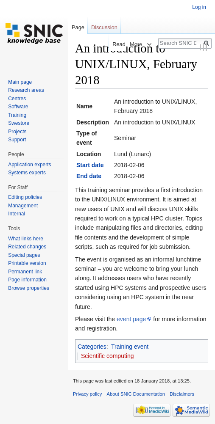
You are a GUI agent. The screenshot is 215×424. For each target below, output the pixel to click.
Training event (129, 346)
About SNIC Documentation (136, 393)
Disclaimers (182, 393)
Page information (27, 280)
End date (88, 176)
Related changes (27, 247)
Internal (16, 214)
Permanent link (25, 272)
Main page (20, 82)
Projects (17, 132)
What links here (25, 239)
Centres (17, 99)
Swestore (18, 123)
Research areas (26, 90)
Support (17, 140)
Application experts (29, 165)
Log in (199, 7)
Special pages (24, 255)
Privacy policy (87, 393)
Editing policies (25, 197)
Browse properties (28, 288)
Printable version (27, 263)
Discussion (104, 27)
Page (78, 27)
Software (18, 107)
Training (17, 115)
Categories (92, 346)
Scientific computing (107, 355)
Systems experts (27, 173)
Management (23, 206)
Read (116, 44)
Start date (90, 165)
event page (131, 319)
